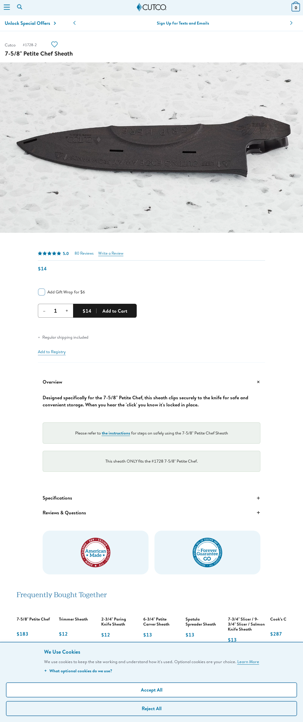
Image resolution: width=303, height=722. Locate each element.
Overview (151, 382)
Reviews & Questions (151, 513)
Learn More (248, 661)
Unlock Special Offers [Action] (30, 23)
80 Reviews (84, 253)
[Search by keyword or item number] (20, 7)
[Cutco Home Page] (151, 7)
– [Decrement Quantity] (44, 310)
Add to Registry (52, 351)
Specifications (151, 498)
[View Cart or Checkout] (295, 10)
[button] (74, 23)
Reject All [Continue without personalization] (152, 708)
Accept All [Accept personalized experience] (151, 690)
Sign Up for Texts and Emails (183, 23)
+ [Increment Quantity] (66, 310)
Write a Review (110, 253)
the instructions (116, 433)
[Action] (54, 45)
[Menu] (7, 7)
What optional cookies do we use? (78, 670)
